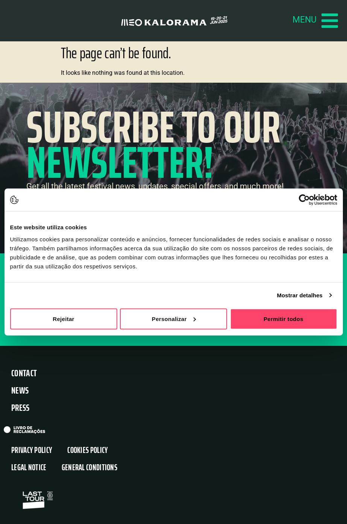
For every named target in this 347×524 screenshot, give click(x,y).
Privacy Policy (31, 450)
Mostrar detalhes (300, 295)
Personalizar (174, 318)
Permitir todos (283, 318)
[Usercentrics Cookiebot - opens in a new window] (304, 200)
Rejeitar (63, 318)
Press (20, 408)
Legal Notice (29, 467)
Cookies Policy (87, 450)
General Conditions (89, 467)
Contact (24, 373)
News (20, 390)
